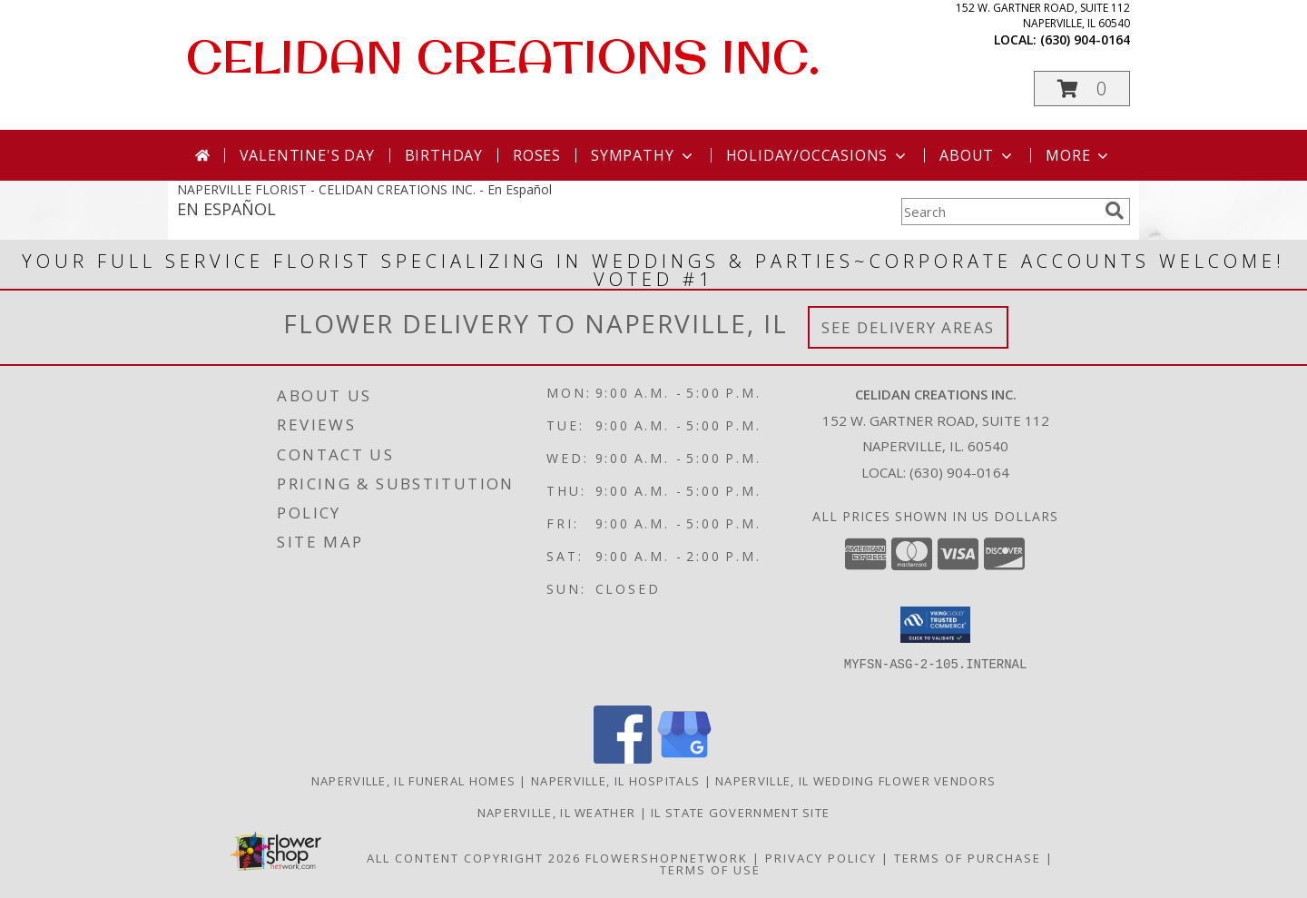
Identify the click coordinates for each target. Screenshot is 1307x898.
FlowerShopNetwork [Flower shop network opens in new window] (666, 858)
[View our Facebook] (623, 758)
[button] (1082, 88)
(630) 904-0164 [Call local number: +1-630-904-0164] (1085, 39)
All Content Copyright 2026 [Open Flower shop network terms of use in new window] (474, 858)
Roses (537, 155)
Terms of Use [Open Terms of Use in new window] (710, 870)
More (1079, 155)
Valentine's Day (307, 155)
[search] (1114, 211)
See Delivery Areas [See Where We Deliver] (908, 327)
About (977, 155)
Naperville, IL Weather (556, 812)
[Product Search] (999, 211)
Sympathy (643, 155)
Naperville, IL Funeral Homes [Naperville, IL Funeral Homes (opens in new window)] (413, 781)
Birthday (444, 155)
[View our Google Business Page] (684, 758)
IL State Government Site (740, 812)
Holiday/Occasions (818, 155)
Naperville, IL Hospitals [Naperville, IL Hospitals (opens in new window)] (615, 781)
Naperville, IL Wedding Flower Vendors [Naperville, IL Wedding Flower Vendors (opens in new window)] (855, 781)
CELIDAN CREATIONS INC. (503, 55)
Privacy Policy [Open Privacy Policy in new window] (821, 858)
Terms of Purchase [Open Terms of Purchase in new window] (967, 858)
